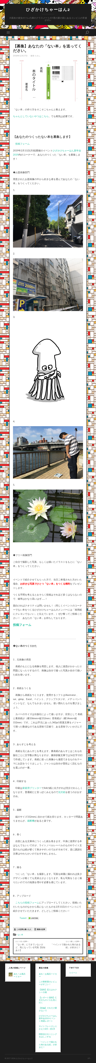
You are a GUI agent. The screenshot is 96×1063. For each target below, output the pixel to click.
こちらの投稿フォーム (27, 902)
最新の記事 (41, 929)
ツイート (73, 972)
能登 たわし (35, 56)
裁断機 (30, 820)
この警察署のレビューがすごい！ (48, 982)
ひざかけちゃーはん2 (48, 9)
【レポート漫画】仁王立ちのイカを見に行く (48, 1000)
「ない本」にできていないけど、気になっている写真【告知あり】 (30, 946)
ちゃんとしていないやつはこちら (31, 116)
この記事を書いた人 (23, 929)
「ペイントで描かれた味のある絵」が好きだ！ (65, 944)
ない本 (20, 934)
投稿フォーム (22, 143)
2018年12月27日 (20, 56)
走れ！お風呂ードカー (20, 975)
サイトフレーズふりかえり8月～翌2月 (48, 1027)
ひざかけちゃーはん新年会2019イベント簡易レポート (48, 1018)
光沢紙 (61, 792)
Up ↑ (89, 1058)
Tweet (23, 918)
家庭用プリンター (32, 787)
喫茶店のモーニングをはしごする (48, 1035)
